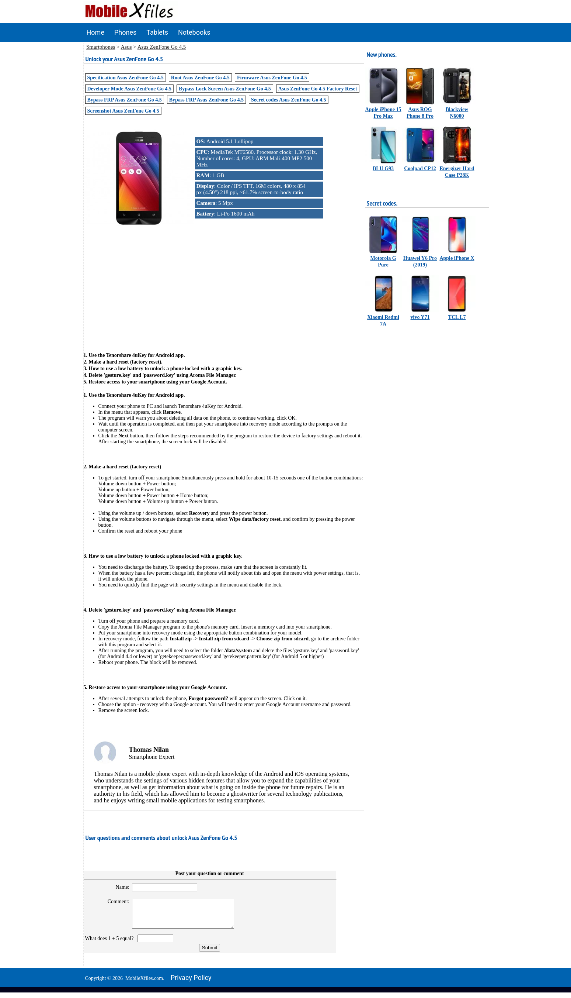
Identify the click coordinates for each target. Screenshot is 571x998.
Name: (119, 887)
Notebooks (194, 32)
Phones (125, 32)
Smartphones (100, 47)
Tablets (157, 32)
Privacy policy (191, 983)
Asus (126, 47)
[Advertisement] (224, 286)
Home (95, 32)
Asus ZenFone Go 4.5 (161, 47)
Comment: (115, 901)
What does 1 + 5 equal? (110, 944)
